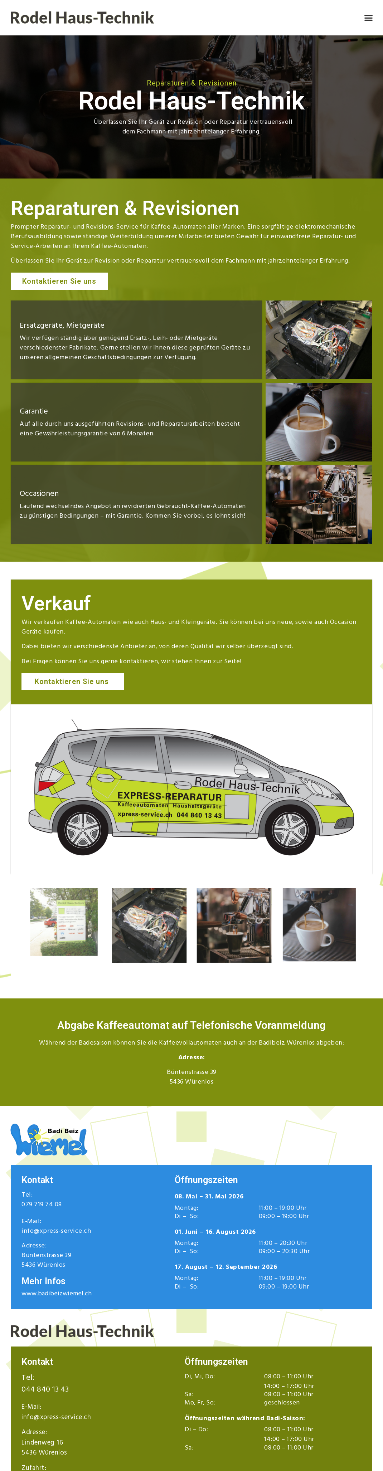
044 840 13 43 (45, 1389)
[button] (368, 18)
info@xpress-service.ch (56, 1230)
